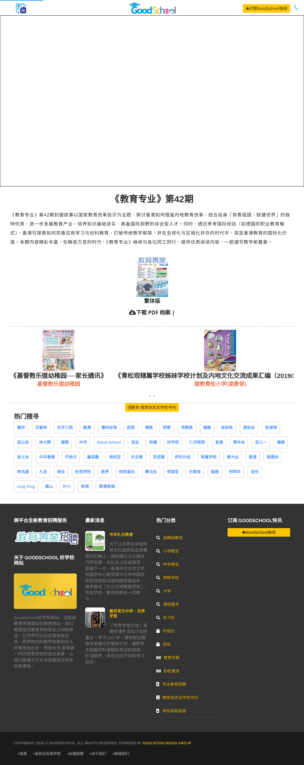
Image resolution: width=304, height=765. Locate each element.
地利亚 (115, 457)
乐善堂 (195, 471)
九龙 (43, 471)
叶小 (67, 486)
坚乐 (255, 471)
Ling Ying (26, 486)
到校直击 (127, 471)
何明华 (235, 471)
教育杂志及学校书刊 (177, 697)
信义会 (23, 457)
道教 (65, 442)
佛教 (149, 427)
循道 (281, 442)
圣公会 (23, 442)
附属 (153, 442)
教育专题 (167, 657)
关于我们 (98, 753)
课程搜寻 (167, 604)
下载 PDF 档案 (153, 312)
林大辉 (45, 442)
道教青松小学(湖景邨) (220, 384)
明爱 (167, 427)
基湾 (87, 427)
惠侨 (21, 427)
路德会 (273, 457)
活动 (163, 644)
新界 (105, 471)
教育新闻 (107, 486)
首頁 (22, 753)
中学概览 (167, 564)
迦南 (215, 471)
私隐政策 (75, 753)
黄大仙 (233, 457)
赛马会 (151, 471)
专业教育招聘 (171, 684)
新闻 (85, 486)
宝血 (135, 442)
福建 (207, 427)
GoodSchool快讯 (259, 532)
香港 (252, 457)
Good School (109, 442)
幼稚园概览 (169, 537)
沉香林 (41, 427)
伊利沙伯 (182, 457)
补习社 (165, 617)
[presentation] (150, 395)
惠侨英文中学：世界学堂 (127, 613)
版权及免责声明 (47, 753)
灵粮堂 (187, 427)
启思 (131, 427)
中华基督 (47, 457)
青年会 (239, 442)
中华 (83, 442)
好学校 (173, 442)
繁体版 (152, 301)
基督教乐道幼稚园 (58, 384)
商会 (61, 471)
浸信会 (249, 427)
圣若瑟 (159, 457)
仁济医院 (197, 442)
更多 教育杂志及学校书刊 (152, 407)
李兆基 (23, 471)
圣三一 (261, 442)
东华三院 (65, 427)
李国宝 (173, 471)
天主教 (137, 457)
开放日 (71, 457)
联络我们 (121, 753)
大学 (163, 591)
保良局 (227, 427)
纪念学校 (83, 471)
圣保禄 (271, 427)
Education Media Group (167, 742)
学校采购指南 (171, 710)
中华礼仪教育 (121, 534)
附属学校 (209, 457)
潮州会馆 (109, 427)
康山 (49, 486)
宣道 (219, 442)
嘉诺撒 (93, 457)
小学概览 (167, 551)
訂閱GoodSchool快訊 (266, 8)
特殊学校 (167, 577)
